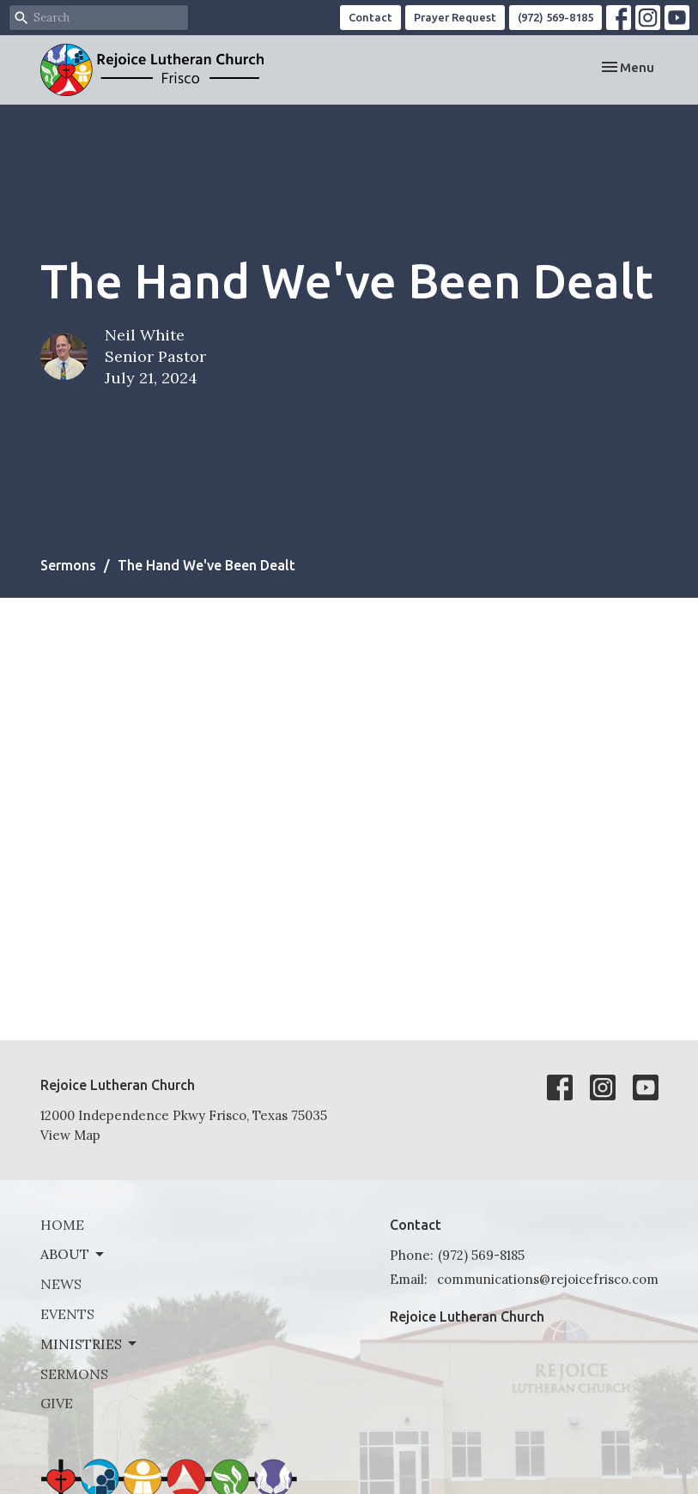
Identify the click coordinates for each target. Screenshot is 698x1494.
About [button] (73, 1253)
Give (56, 1403)
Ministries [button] (89, 1343)
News (61, 1283)
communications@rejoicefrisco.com (548, 1279)
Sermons (68, 565)
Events (67, 1313)
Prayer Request (455, 17)
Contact (370, 17)
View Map (70, 1135)
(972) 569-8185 (555, 17)
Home (62, 1224)
